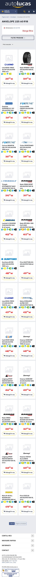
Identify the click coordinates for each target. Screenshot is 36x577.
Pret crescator (8, 45)
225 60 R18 (13, 28)
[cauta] (24, 11)
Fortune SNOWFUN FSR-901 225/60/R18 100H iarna (9, 147)
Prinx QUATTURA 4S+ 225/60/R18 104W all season (27, 264)
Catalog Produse (7, 11)
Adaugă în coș (10, 83)
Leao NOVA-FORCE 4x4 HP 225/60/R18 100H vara (8, 69)
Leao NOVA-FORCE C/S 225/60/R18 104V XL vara (8, 303)
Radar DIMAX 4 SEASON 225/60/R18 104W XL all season (27, 420)
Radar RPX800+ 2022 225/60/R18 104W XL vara (27, 69)
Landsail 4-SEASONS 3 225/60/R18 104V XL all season (9, 225)
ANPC (3, 562)
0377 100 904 (13, 561)
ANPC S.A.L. (9, 562)
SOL (15, 562)
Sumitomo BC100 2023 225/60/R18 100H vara (8, 264)
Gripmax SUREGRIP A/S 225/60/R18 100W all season (26, 342)
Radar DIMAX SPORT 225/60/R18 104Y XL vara (26, 186)
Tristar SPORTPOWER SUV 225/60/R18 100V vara (26, 147)
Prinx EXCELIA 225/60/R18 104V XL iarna (26, 497)
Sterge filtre (27, 31)
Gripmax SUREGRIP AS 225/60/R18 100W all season (27, 381)
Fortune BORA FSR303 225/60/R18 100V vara (26, 108)
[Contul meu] (29, 11)
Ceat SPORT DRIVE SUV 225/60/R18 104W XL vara (8, 342)
